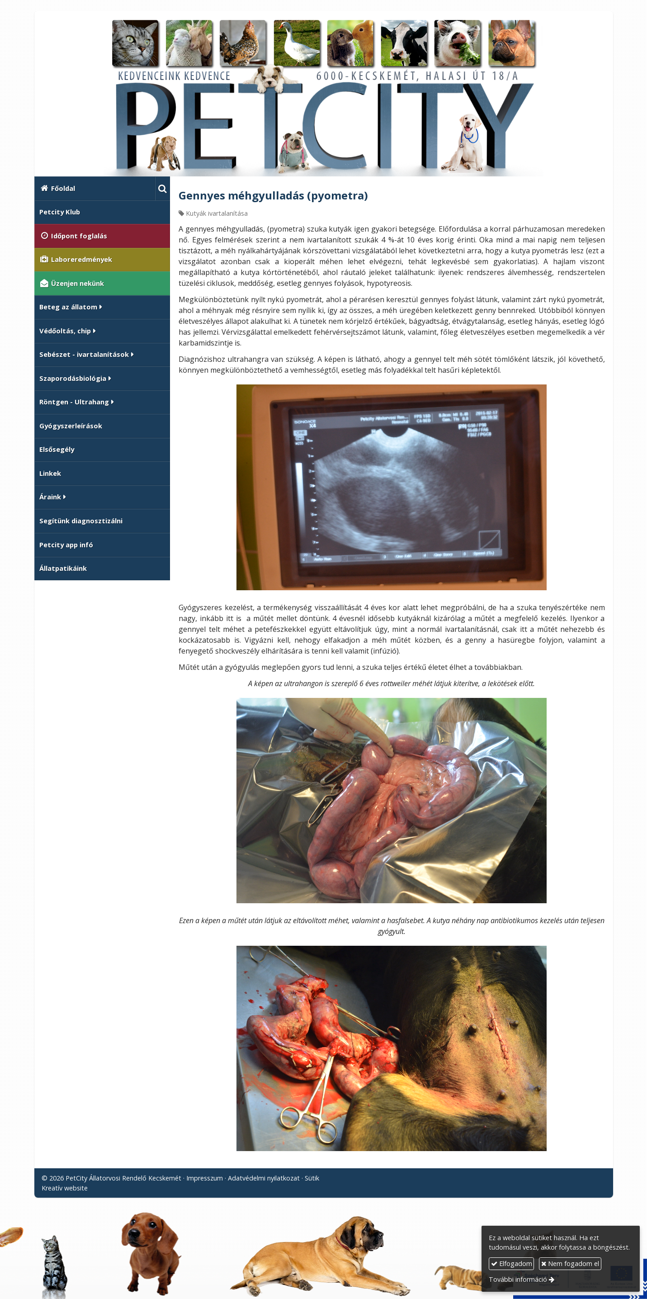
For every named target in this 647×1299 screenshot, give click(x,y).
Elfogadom (511, 1263)
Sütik (312, 1178)
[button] (162, 188)
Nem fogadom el (570, 1263)
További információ (518, 1279)
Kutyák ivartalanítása (217, 213)
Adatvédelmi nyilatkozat (264, 1178)
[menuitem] (94, 188)
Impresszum (204, 1178)
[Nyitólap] (323, 97)
